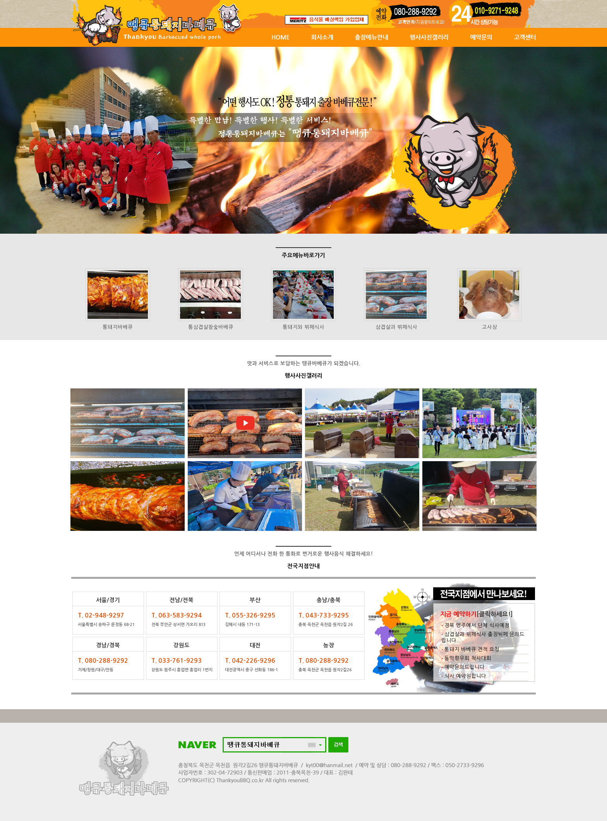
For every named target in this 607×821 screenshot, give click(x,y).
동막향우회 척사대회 (466, 658)
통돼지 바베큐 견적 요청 (470, 649)
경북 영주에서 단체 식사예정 (475, 625)
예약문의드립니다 (463, 667)
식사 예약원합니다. (464, 676)
